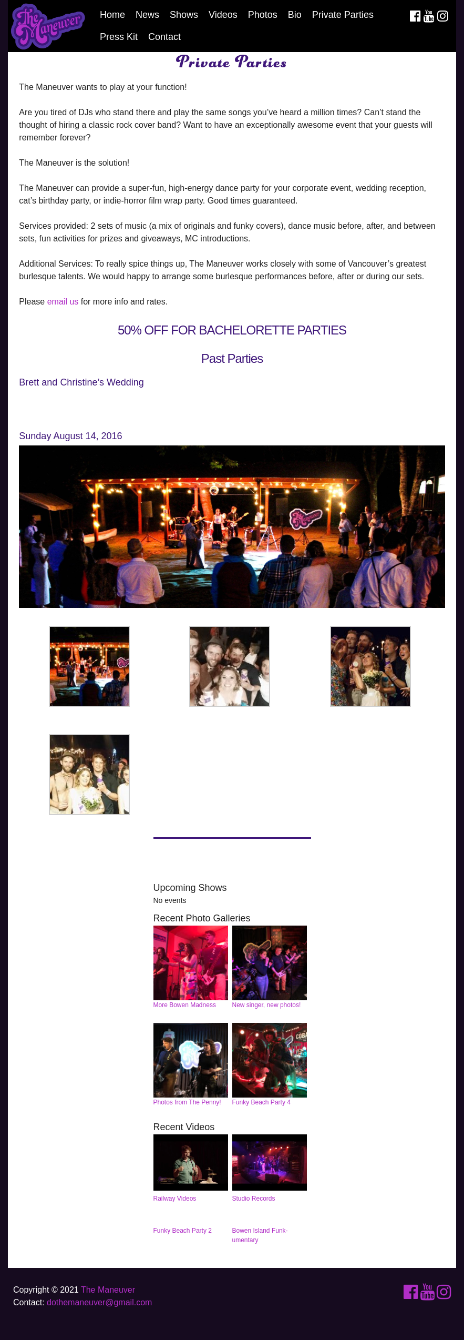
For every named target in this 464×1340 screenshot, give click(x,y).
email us (63, 301)
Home (112, 14)
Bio (295, 14)
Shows (184, 14)
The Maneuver (108, 1289)
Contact (164, 37)
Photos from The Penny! (191, 1064)
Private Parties (343, 14)
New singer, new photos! (269, 967)
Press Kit (119, 37)
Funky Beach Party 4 (269, 1064)
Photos (262, 14)
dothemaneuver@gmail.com (99, 1302)
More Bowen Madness (191, 967)
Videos (223, 14)
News (147, 14)
